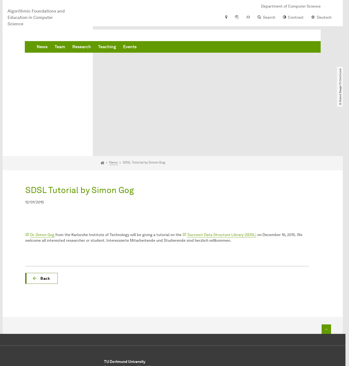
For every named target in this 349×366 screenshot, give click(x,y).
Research (153, 47)
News (113, 47)
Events (201, 47)
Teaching (179, 47)
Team (131, 47)
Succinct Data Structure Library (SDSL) (221, 180)
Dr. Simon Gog (42, 180)
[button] (41, 224)
